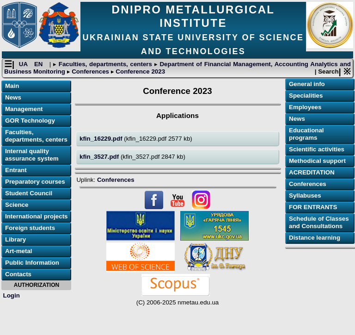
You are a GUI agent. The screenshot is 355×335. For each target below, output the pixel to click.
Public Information (32, 262)
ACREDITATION (312, 172)
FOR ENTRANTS (313, 207)
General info (307, 84)
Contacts (18, 274)
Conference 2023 (139, 71)
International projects (36, 216)
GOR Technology (30, 120)
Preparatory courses (35, 181)
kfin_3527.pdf (100, 156)
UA (24, 64)
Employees (305, 107)
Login (11, 295)
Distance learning (314, 237)
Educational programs (306, 134)
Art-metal (18, 251)
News (13, 97)
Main (12, 85)
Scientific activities (316, 149)
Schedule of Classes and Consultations (319, 222)
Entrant (16, 170)
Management (24, 108)
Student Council (28, 193)
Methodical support (317, 160)
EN (39, 64)
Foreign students (30, 227)
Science (16, 204)
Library (15, 239)
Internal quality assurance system (32, 155)
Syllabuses (305, 195)
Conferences (90, 71)
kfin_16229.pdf (102, 138)
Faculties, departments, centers (105, 64)
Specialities (306, 95)
